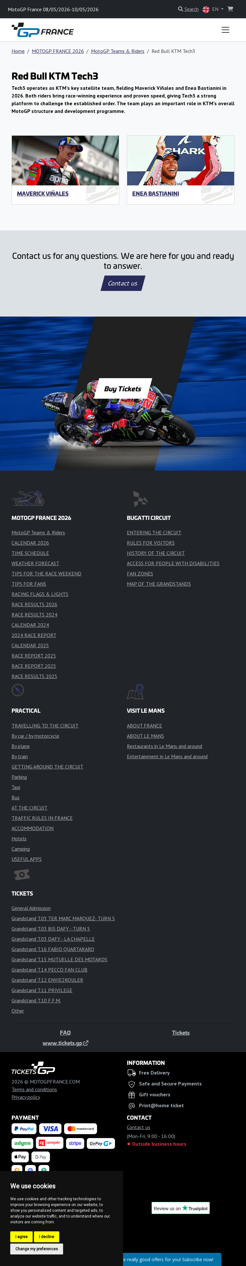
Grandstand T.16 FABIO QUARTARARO (53, 949)
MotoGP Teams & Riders (117, 51)
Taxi (16, 787)
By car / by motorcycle (35, 736)
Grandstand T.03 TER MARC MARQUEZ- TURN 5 (63, 918)
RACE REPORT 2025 (34, 655)
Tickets (181, 1032)
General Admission (31, 908)
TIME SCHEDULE (30, 553)
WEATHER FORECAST (35, 563)
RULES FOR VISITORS (151, 543)
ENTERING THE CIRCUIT (154, 532)
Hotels (19, 838)
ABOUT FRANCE (144, 725)
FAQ (65, 1032)
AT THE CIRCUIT (29, 807)
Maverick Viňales (43, 193)
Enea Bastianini (155, 193)
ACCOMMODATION (32, 828)
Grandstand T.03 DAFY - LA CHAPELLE (53, 939)
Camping (21, 848)
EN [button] (211, 9)
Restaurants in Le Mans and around (164, 746)
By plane (21, 746)
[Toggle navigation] (225, 29)
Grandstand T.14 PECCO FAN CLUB (49, 969)
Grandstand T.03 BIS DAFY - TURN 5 (51, 928)
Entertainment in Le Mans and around (167, 756)
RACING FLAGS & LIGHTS (40, 594)
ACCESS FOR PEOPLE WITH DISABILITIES (173, 563)
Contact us (123, 283)
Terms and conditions (34, 1089)
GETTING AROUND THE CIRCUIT (47, 766)
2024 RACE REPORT (34, 635)
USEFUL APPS (27, 859)
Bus (16, 797)
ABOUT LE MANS (145, 736)
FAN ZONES (140, 573)
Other (18, 1010)
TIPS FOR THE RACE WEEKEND (46, 573)
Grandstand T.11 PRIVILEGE (42, 990)
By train (20, 756)
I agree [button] (21, 1237)
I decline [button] (46, 1237)
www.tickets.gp (65, 1043)
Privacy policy (26, 1097)
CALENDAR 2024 (30, 625)
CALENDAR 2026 (30, 543)
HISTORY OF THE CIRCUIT (156, 553)
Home (18, 51)
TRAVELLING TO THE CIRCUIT (45, 725)
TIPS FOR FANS (29, 584)
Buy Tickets (123, 388)
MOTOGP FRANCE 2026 (58, 51)
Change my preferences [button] (36, 1249)
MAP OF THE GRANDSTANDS (159, 584)
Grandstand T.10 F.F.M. (36, 1000)
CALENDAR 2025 (30, 645)
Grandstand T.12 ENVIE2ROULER (47, 980)
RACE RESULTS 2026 (34, 604)
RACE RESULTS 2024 (34, 614)
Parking (19, 777)
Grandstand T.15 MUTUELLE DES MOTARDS (59, 959)
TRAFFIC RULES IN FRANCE (42, 818)
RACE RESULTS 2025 (34, 676)
